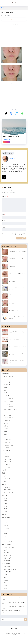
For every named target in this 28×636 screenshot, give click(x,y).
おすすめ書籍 (5, 373)
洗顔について (7, 478)
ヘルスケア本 (7, 382)
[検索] (25, 619)
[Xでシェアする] (6, 113)
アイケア (6, 520)
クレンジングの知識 (8, 406)
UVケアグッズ (7, 487)
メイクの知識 (7, 467)
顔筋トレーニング (8, 541)
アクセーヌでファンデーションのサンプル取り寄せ (12, 598)
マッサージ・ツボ (8, 442)
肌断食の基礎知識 (6, 544)
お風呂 (5, 434)
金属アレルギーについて (9, 566)
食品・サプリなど (6, 572)
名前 (3, 214)
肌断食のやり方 (7, 558)
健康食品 (6, 580)
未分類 (4, 470)
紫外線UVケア (6, 484)
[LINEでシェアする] (22, 114)
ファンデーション (8, 456)
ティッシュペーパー (8, 528)
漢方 (5, 582)
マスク (5, 531)
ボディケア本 (7, 384)
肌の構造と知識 (7, 555)
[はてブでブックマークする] (16, 113)
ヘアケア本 (6, 379)
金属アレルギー (6, 563)
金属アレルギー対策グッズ (10, 569)
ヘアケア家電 (7, 420)
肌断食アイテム (6, 517)
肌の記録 (4, 495)
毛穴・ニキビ (7, 552)
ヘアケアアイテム (8, 415)
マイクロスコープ (6, 450)
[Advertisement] (13, 36)
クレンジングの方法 (8, 404)
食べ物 (5, 585)
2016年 (5, 503)
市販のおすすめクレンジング (10, 409)
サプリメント (7, 574)
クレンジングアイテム (9, 398)
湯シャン (6, 423)
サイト (3, 227)
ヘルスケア (5, 428)
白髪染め (6, 426)
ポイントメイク (7, 461)
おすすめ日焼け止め (8, 492)
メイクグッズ (7, 464)
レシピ (5, 577)
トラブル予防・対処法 (9, 547)
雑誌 (5, 390)
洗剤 (5, 539)
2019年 (5, 511)
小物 (5, 536)
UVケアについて (8, 489)
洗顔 (3, 473)
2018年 (5, 508)
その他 (5, 522)
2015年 (5, 500)
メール (4, 220)
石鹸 (5, 481)
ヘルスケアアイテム (8, 439)
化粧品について (7, 550)
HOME (14, 629)
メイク (4, 453)
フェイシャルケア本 (8, 376)
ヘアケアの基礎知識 (8, 418)
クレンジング (5, 396)
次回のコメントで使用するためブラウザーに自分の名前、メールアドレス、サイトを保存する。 (14, 233)
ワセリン (6, 533)
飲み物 (5, 588)
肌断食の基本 (7, 560)
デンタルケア (7, 437)
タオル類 (6, 525)
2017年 (5, 506)
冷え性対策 (6, 447)
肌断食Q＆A (5, 514)
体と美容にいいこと (8, 445)
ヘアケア (4, 412)
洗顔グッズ (6, 476)
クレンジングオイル (8, 401)
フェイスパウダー (8, 459)
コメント (5, 196)
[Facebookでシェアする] (11, 113)
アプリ (5, 431)
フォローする (6, 139)
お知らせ (4, 393)
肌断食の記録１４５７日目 (7, 610)
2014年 (5, 498)
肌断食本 (6, 387)
